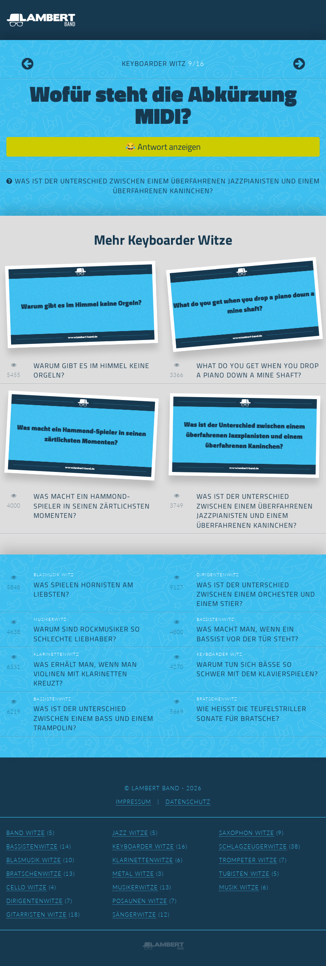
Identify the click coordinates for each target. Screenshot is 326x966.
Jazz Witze (130, 832)
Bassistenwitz (215, 619)
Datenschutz (188, 801)
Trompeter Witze (248, 860)
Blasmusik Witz (54, 574)
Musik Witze (239, 887)
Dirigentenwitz (218, 574)
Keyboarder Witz (163, 63)
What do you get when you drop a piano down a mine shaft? (258, 370)
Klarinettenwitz (56, 654)
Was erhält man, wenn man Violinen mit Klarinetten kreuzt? (85, 674)
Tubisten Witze (244, 873)
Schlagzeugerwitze (253, 846)
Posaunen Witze (139, 900)
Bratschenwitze (34, 873)
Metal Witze (133, 873)
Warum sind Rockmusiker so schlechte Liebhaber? (87, 633)
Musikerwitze (135, 887)
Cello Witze (26, 887)
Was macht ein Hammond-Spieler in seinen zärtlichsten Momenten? (92, 505)
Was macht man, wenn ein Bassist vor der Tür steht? (247, 633)
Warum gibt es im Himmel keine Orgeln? (91, 370)
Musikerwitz (50, 619)
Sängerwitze (134, 914)
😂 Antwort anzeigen (163, 146)
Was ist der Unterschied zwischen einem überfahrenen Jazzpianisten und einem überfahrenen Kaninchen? (167, 185)
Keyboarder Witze (143, 846)
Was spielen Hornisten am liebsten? (83, 589)
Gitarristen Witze (36, 914)
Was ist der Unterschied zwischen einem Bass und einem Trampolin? (93, 718)
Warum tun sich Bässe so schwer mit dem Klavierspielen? (257, 669)
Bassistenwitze (32, 846)
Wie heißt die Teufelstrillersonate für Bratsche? (251, 713)
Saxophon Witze (246, 832)
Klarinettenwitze (142, 860)
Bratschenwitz (217, 698)
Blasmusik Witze (33, 860)
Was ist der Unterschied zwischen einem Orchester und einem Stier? (256, 594)
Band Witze (25, 832)
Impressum (133, 801)
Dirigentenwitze (34, 900)
